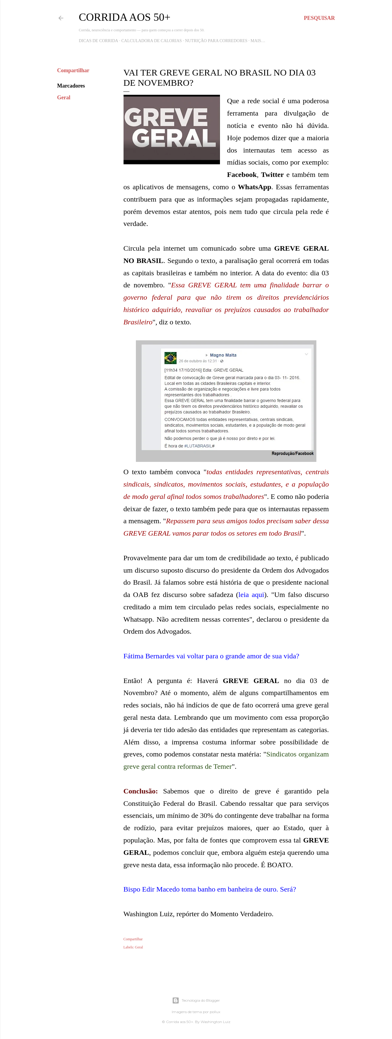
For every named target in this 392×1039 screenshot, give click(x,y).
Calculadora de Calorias (151, 41)
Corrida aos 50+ (125, 17)
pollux (215, 1012)
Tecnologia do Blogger (196, 1000)
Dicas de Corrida (98, 41)
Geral (64, 97)
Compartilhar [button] (73, 70)
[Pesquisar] (319, 18)
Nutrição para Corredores (216, 41)
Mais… (258, 41)
